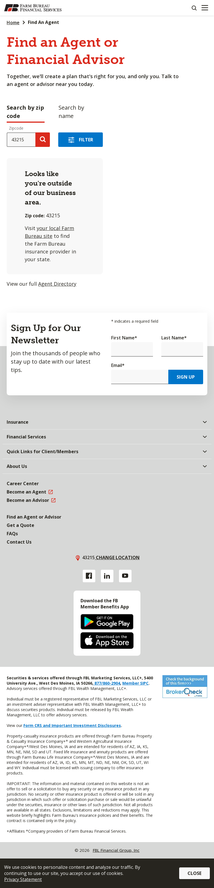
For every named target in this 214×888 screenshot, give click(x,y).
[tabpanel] (107, 208)
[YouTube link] (125, 576)
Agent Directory (57, 283)
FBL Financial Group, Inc (116, 850)
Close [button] (194, 873)
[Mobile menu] (205, 7)
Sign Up (186, 377)
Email (118, 365)
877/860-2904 (106, 683)
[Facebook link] (89, 576)
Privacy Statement (23, 879)
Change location (117, 557)
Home (13, 22)
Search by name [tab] (71, 112)
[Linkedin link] (107, 576)
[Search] (194, 7)
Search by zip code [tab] (25, 112)
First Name (124, 338)
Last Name (174, 338)
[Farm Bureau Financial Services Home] (33, 7)
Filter (86, 140)
